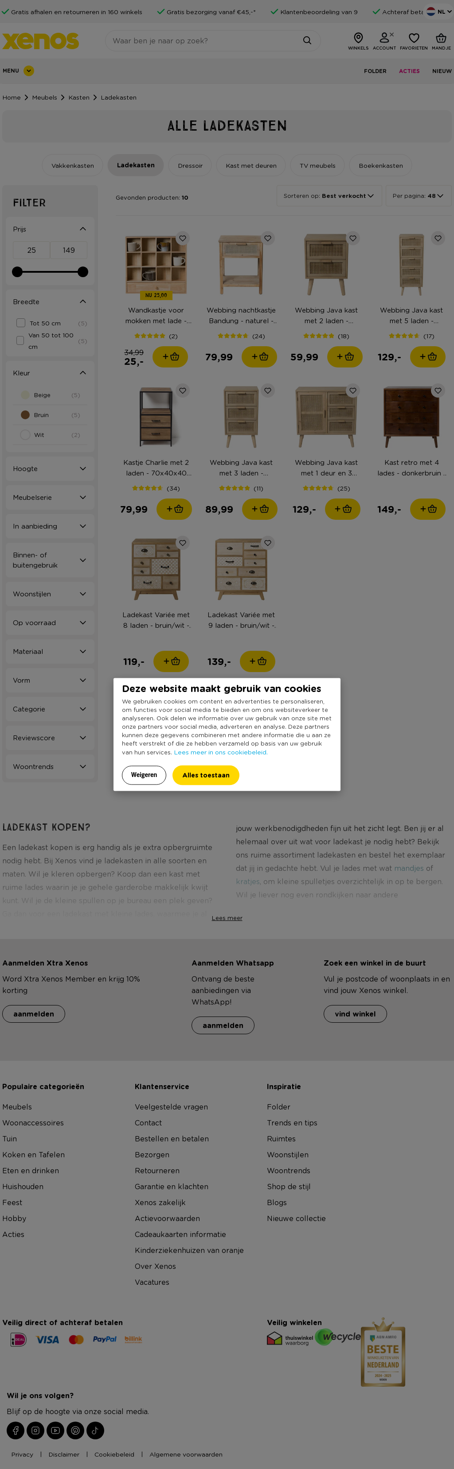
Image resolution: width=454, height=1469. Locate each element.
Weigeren (144, 774)
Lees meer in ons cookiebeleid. (221, 752)
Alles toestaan (206, 775)
